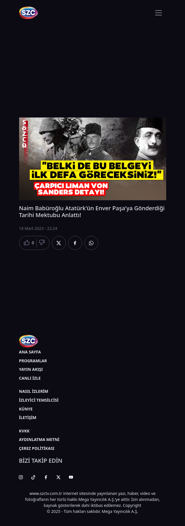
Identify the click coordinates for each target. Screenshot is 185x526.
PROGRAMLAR (33, 360)
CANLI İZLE (30, 378)
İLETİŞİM (27, 417)
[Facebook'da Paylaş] (75, 243)
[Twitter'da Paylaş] (59, 243)
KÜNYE (26, 409)
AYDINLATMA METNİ (39, 439)
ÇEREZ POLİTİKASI (36, 448)
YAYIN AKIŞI (31, 369)
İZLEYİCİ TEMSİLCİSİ (39, 400)
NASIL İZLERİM (33, 391)
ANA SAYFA (30, 352)
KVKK (24, 431)
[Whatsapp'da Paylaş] (91, 243)
